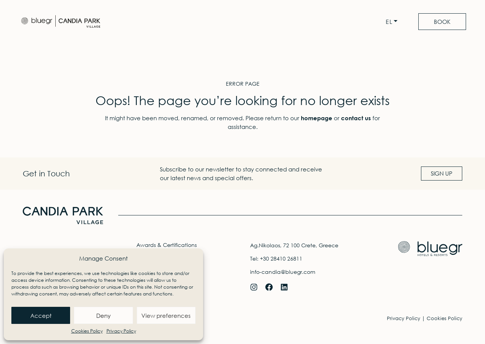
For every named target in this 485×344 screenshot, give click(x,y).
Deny (103, 315)
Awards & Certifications (166, 244)
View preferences (166, 315)
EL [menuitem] (389, 22)
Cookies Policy (87, 331)
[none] (393, 21)
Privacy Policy (121, 331)
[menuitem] (393, 21)
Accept (41, 315)
